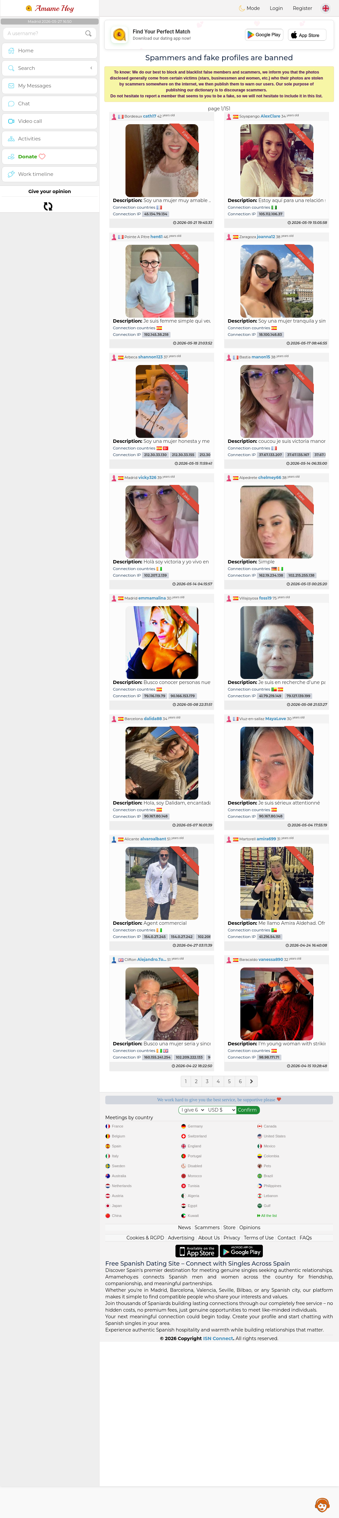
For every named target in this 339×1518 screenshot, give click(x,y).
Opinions (249, 1404)
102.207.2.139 (155, 575)
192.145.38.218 (156, 335)
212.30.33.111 (210, 455)
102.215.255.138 (302, 575)
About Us (209, 1414)
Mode (249, 8)
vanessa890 (271, 959)
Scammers (207, 1404)
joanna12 (266, 236)
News (184, 1404)
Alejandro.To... (152, 959)
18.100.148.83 (270, 335)
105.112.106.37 (270, 214)
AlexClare (270, 116)
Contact (286, 1414)
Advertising (181, 1414)
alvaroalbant (153, 838)
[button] (161, 116)
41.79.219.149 (270, 696)
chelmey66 (269, 477)
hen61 (157, 236)
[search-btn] (88, 33)
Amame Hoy (49, 8)
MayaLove (276, 718)
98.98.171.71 (269, 1057)
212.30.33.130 (155, 455)
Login (276, 8)
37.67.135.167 (298, 455)
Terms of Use (259, 1414)
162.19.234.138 (271, 575)
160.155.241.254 (157, 1057)
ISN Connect (218, 1515)
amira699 (266, 838)
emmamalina (152, 598)
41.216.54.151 (269, 937)
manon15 (261, 356)
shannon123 (150, 356)
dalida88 (153, 718)
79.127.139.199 (298, 696)
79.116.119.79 (154, 696)
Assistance (322, 1504)
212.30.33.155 (183, 455)
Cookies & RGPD (145, 1414)
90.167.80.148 (156, 816)
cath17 (149, 116)
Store (229, 1404)
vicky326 (147, 477)
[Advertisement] (219, 1221)
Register (302, 8)
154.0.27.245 (155, 937)
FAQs (306, 1414)
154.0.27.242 (182, 937)
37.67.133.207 (270, 455)
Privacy (231, 1414)
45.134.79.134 (155, 214)
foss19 (265, 598)
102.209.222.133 (189, 1057)
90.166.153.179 (182, 696)
